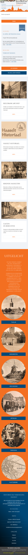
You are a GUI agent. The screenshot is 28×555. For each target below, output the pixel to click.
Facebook (14, 537)
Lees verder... (9, 44)
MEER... (14, 114)
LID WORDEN (14, 68)
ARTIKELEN (14, 418)
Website (14, 535)
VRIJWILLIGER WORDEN (14, 73)
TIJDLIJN (13, 322)
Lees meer (16, 553)
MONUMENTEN (14, 354)
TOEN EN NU (13, 450)
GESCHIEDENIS (14, 386)
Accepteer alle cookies (8, 552)
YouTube (14, 540)
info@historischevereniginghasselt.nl (14, 527)
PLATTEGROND (14, 482)
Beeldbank (14, 543)
